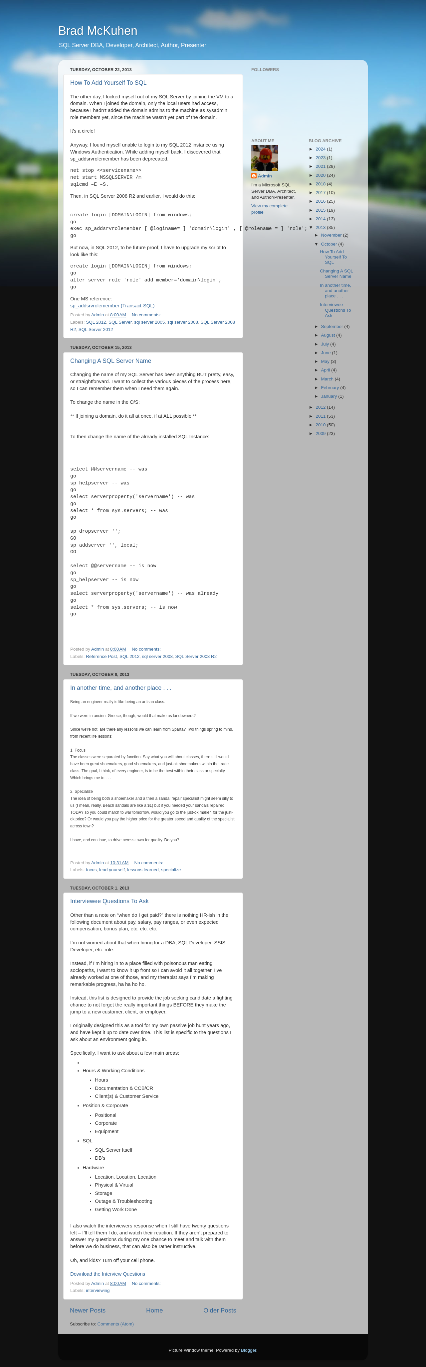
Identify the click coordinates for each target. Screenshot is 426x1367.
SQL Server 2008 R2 (196, 656)
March (328, 378)
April (326, 370)
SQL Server (119, 322)
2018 (321, 183)
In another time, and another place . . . (120, 687)
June (326, 352)
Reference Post (101, 656)
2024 (321, 149)
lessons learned (143, 869)
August (328, 335)
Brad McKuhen (97, 31)
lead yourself (112, 869)
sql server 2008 (182, 322)
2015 (321, 210)
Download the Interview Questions (107, 1274)
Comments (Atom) (116, 1323)
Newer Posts (88, 1310)
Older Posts (219, 1310)
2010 (321, 424)
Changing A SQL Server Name (110, 361)
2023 (321, 157)
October (329, 244)
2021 (321, 166)
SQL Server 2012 (96, 329)
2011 (321, 416)
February (330, 387)
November (332, 235)
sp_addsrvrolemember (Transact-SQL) (112, 305)
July (325, 344)
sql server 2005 (149, 322)
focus (91, 869)
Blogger (248, 1350)
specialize (171, 869)
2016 (321, 201)
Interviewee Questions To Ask (109, 901)
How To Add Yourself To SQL (108, 82)
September (332, 326)
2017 (321, 192)
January (329, 396)
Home (154, 1310)
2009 (321, 433)
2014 (321, 218)
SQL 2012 (96, 322)
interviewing (97, 1290)
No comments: (147, 314)
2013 (321, 227)
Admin (265, 175)
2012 (321, 407)
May (326, 361)
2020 (321, 175)
